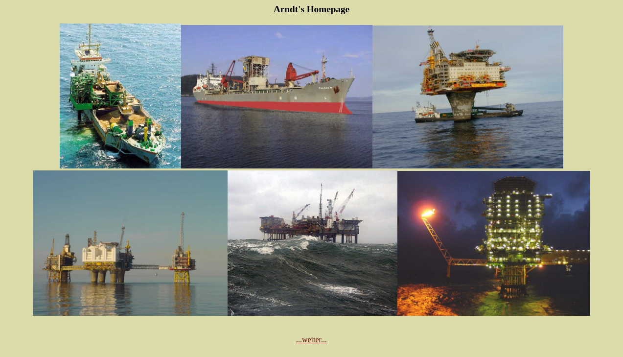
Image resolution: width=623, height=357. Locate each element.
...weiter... (311, 339)
